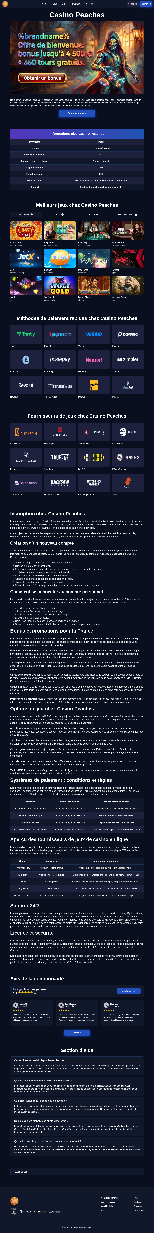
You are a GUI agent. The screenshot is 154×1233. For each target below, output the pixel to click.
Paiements (76, 4)
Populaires (26, 214)
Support (89, 4)
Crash (94, 214)
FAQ (136, 1198)
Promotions (138, 1206)
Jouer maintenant (77, 113)
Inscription (146, 4)
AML (103, 1210)
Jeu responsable (108, 1202)
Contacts (137, 1202)
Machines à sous (127, 214)
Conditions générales (110, 1198)
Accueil (45, 4)
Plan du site (139, 1210)
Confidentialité (107, 1206)
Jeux (55, 4)
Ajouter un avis (128, 991)
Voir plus (77, 1033)
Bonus (64, 4)
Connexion (133, 4)
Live (60, 214)
